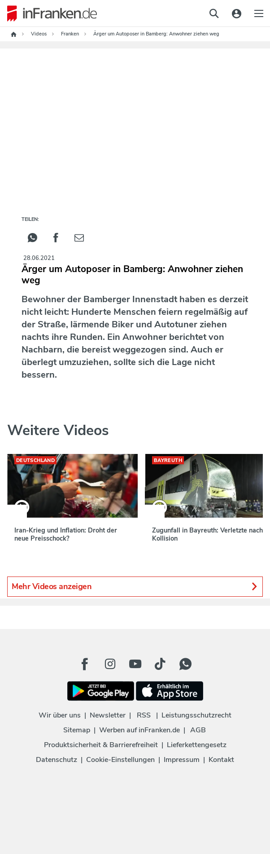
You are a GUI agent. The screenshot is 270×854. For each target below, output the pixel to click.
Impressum (182, 760)
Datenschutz (56, 760)
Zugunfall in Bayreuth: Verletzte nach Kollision (207, 534)
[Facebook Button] (85, 664)
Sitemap (76, 730)
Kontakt (221, 760)
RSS (144, 715)
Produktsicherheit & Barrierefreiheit (101, 745)
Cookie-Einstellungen (120, 760)
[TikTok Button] (160, 664)
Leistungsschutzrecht (196, 715)
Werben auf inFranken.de (139, 730)
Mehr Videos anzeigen (135, 586)
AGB (198, 730)
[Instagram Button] (110, 664)
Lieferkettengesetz (196, 745)
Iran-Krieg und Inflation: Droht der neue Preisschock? (65, 534)
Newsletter (108, 715)
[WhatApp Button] (185, 664)
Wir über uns (60, 715)
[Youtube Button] (135, 664)
